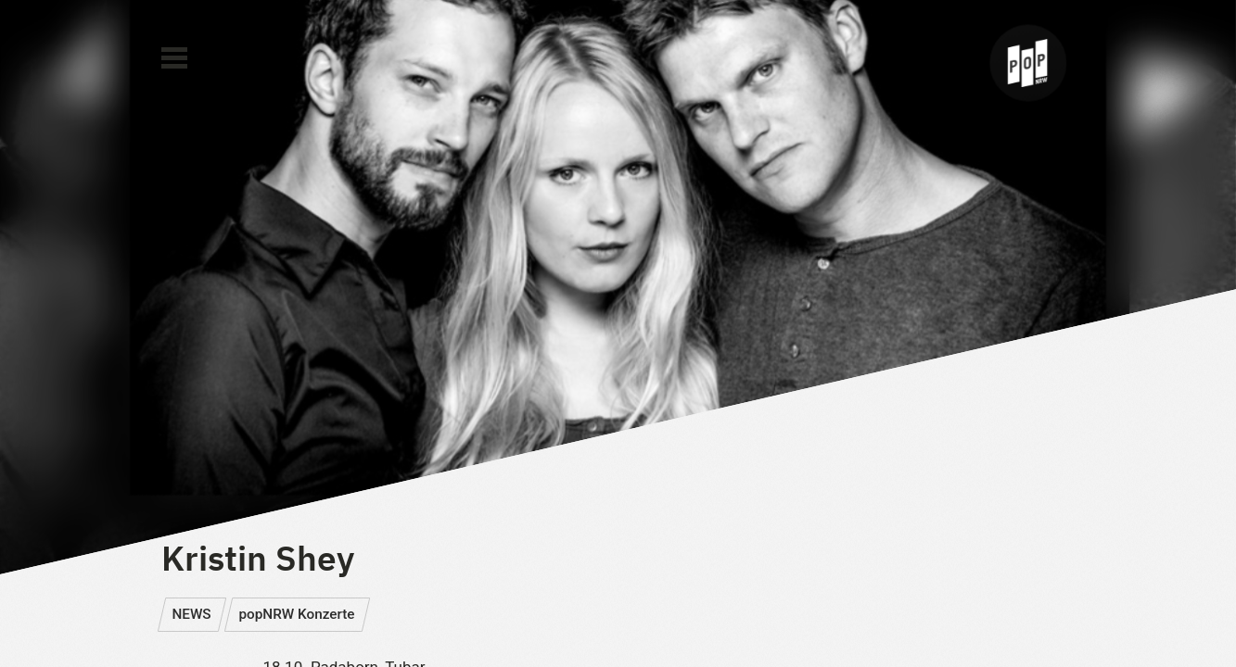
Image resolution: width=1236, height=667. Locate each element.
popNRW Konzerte (296, 614)
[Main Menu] (174, 58)
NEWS (191, 614)
